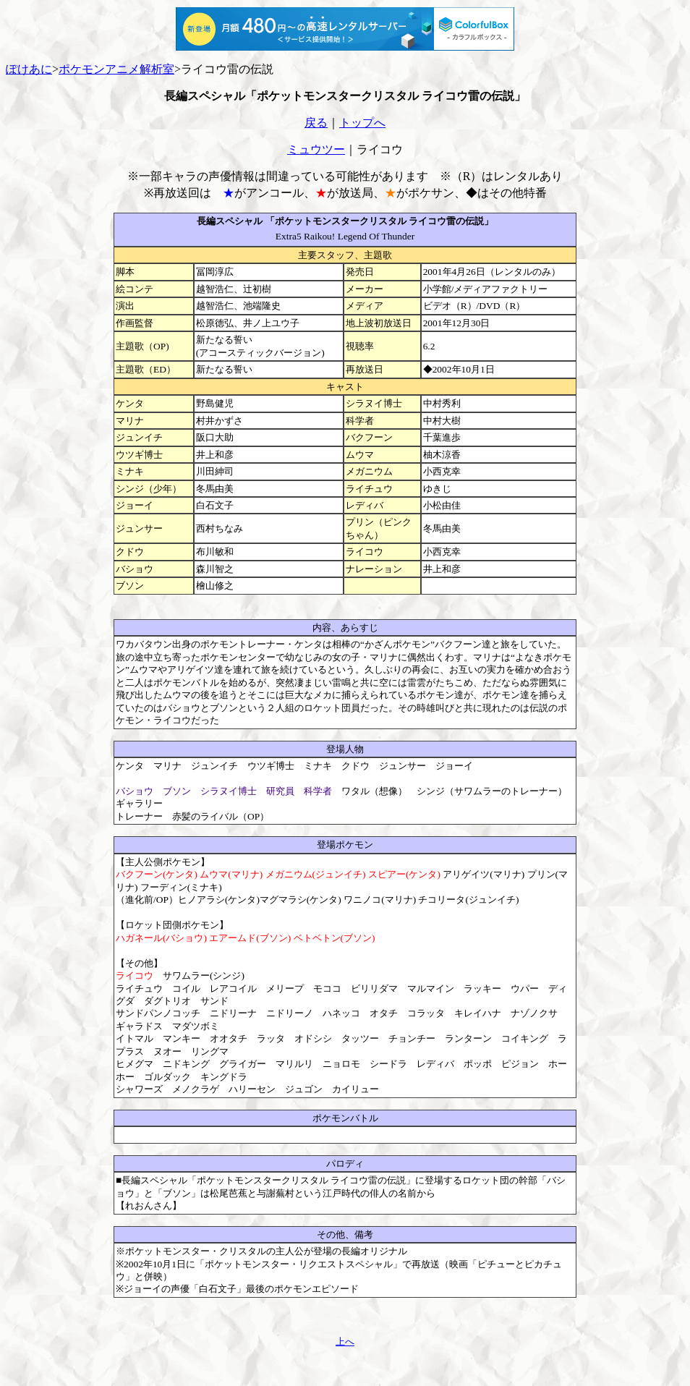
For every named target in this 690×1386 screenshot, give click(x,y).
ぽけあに (29, 69)
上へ (345, 1341)
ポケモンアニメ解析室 (116, 69)
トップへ (362, 122)
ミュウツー (316, 149)
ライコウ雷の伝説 (227, 69)
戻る (316, 122)
